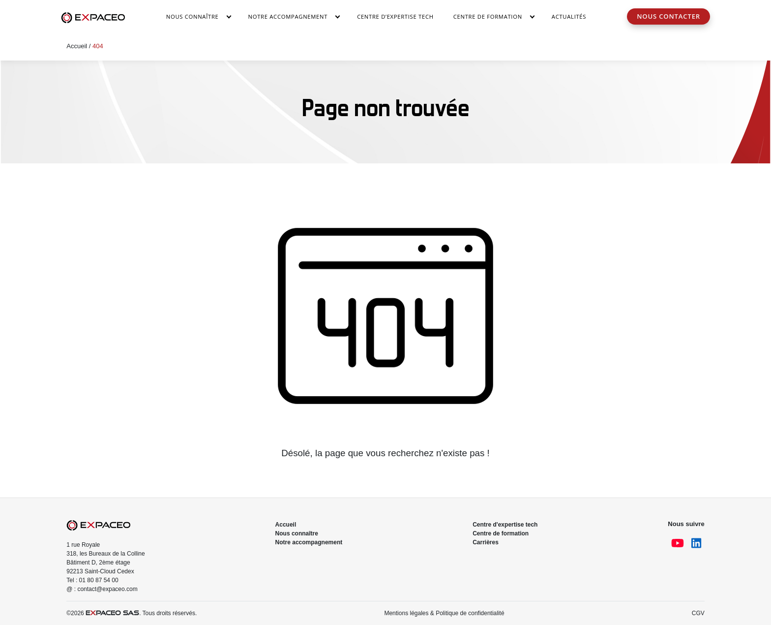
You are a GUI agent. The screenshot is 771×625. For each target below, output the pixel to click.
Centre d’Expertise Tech (395, 16)
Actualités (569, 16)
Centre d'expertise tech (505, 524)
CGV (698, 613)
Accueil (76, 46)
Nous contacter (668, 16)
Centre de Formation (487, 16)
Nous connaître (192, 16)
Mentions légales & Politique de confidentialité (444, 613)
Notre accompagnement (288, 16)
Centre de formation (501, 533)
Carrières (486, 542)
